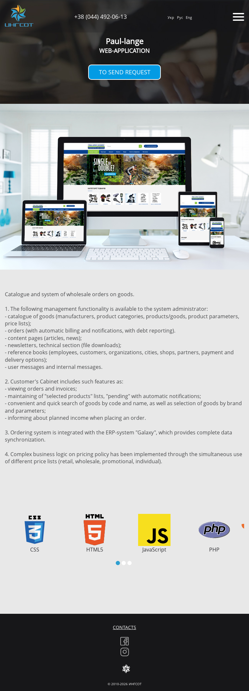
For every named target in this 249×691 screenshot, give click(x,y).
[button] (118, 563)
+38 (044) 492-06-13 (100, 16)
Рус (180, 17)
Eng (189, 17)
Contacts (124, 627)
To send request (124, 72)
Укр (171, 17)
